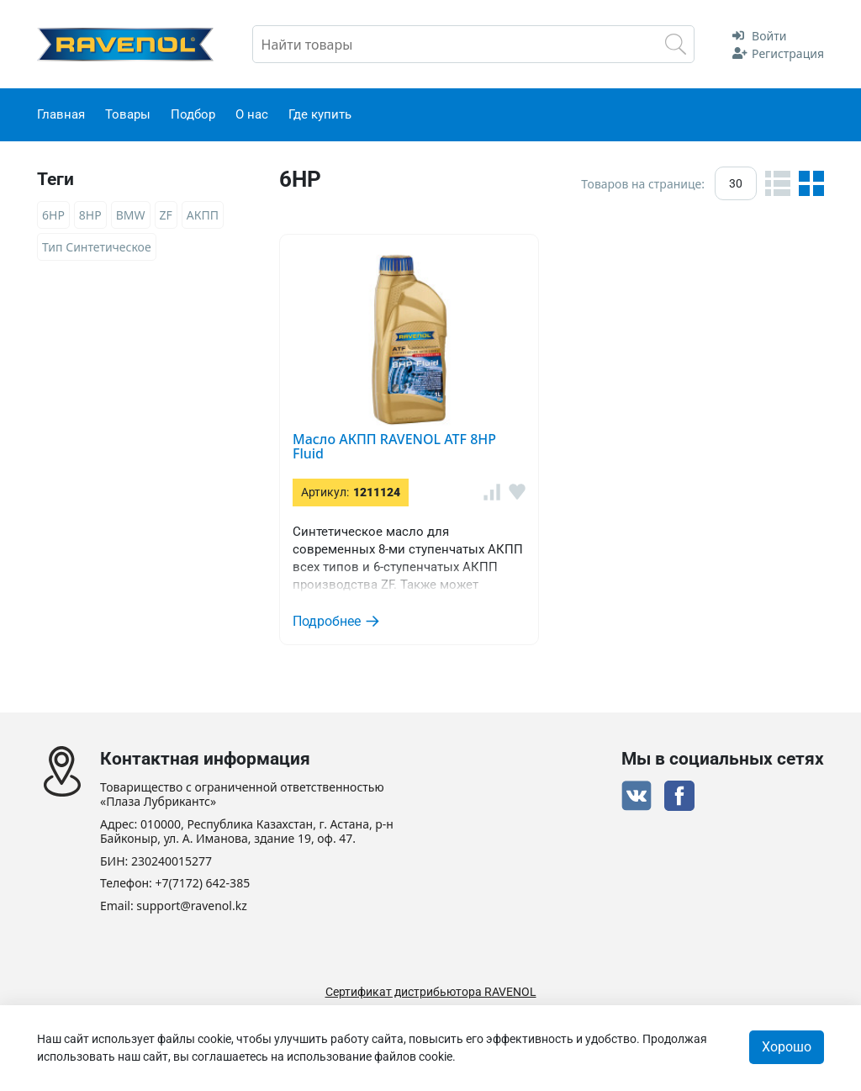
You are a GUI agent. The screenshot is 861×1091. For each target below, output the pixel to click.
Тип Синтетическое (96, 247)
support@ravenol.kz (191, 906)
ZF (166, 215)
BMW (130, 215)
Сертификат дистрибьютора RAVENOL (430, 991)
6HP (53, 215)
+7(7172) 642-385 (203, 884)
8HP (90, 215)
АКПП (203, 215)
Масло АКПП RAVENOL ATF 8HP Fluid (394, 446)
